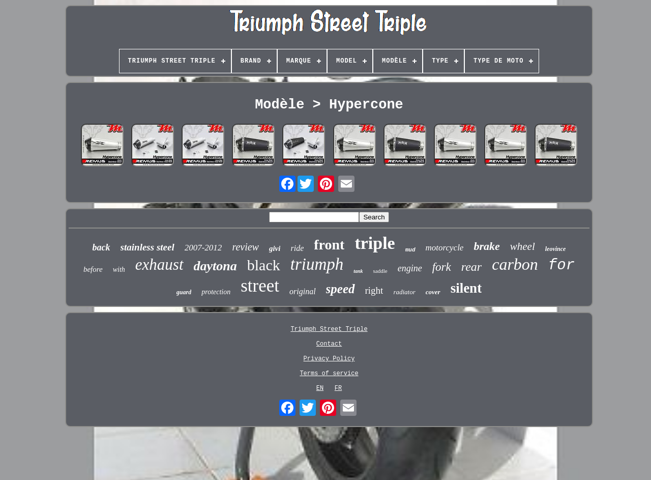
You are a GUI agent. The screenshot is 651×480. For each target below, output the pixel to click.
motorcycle (445, 247)
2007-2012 (203, 247)
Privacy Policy (329, 358)
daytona (215, 266)
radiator (404, 292)
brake (486, 246)
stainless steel (147, 247)
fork (441, 267)
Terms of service (329, 373)
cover (433, 292)
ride (297, 248)
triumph (317, 264)
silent (466, 288)
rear (471, 266)
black (263, 265)
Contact (329, 344)
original (302, 291)
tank (358, 271)
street (260, 286)
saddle (380, 271)
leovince (555, 248)
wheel (522, 246)
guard (183, 292)
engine (410, 268)
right (374, 290)
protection (215, 292)
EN (319, 388)
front (329, 244)
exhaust (159, 264)
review (245, 246)
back (101, 247)
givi (275, 248)
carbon (515, 264)
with (119, 269)
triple (374, 243)
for (561, 265)
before (93, 269)
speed (340, 289)
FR (338, 388)
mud (410, 250)
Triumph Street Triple (328, 329)
